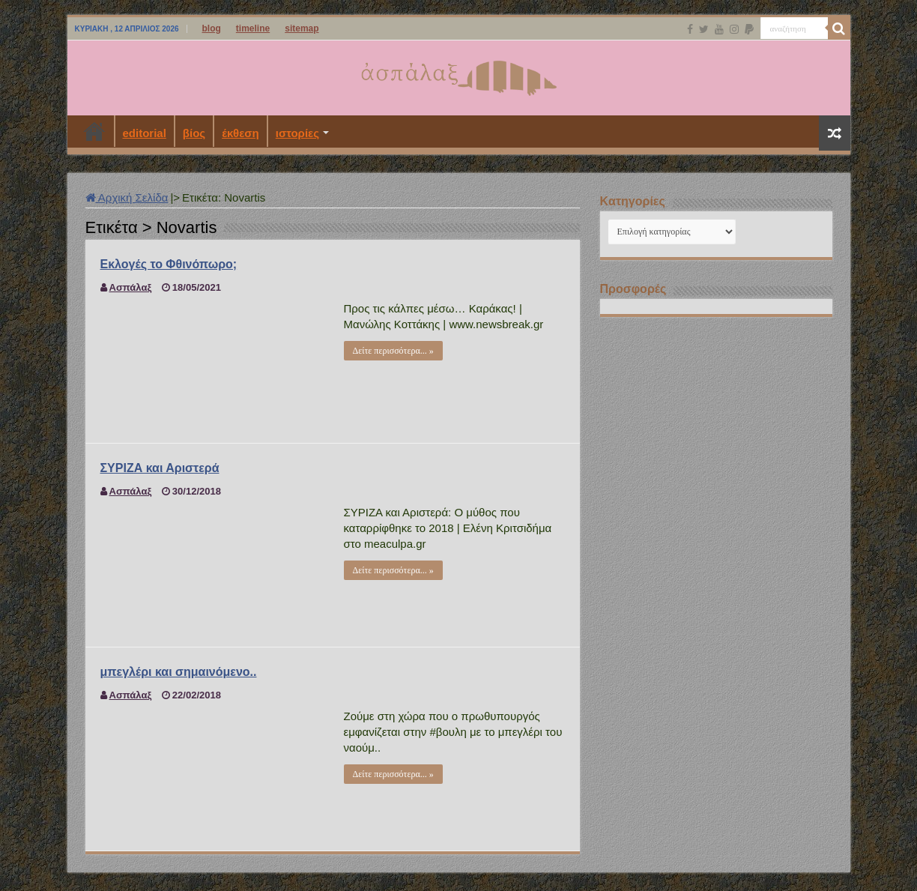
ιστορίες (297, 133)
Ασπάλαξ (130, 287)
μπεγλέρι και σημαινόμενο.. (178, 671)
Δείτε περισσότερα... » (393, 350)
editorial (144, 133)
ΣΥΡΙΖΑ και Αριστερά (160, 468)
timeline (253, 28)
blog (211, 28)
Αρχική (94, 131)
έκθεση (240, 133)
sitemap (301, 28)
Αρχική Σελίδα (127, 197)
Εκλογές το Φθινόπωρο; (168, 264)
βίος (194, 133)
